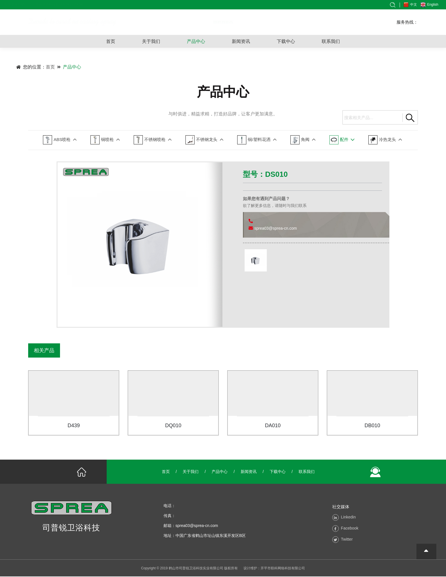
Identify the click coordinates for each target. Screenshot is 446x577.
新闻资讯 (241, 41)
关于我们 (151, 41)
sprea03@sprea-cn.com (275, 228)
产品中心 (196, 41)
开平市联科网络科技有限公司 (283, 569)
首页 (110, 41)
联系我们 (331, 41)
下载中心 (286, 41)
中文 (413, 5)
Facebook (349, 528)
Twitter (347, 539)
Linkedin (348, 517)
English (432, 5)
